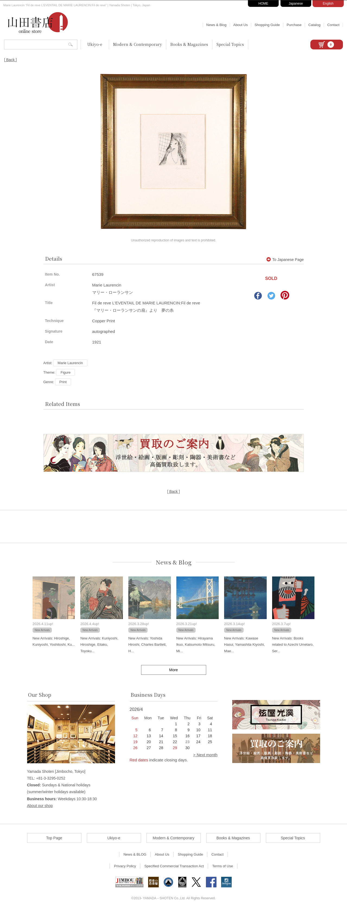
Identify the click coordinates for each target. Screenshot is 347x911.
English (328, 3)
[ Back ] (10, 60)
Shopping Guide (267, 25)
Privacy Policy (125, 866)
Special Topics (230, 44)
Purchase (293, 25)
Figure (66, 372)
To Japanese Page (285, 259)
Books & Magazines (189, 44)
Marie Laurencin (70, 363)
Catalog (314, 25)
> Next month (205, 754)
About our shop (40, 805)
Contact (333, 25)
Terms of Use (222, 866)
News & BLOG (135, 854)
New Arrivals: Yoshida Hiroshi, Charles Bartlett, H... (147, 644)
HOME (263, 3)
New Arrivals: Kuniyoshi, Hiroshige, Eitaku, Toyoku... (99, 644)
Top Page (54, 838)
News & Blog (216, 25)
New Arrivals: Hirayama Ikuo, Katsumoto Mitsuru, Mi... (195, 644)
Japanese (296, 3)
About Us (240, 25)
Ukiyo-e (94, 44)
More (173, 670)
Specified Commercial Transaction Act (174, 866)
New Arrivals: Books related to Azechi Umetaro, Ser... (293, 644)
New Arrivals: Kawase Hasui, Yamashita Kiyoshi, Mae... (244, 644)
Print (63, 382)
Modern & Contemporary (137, 44)
